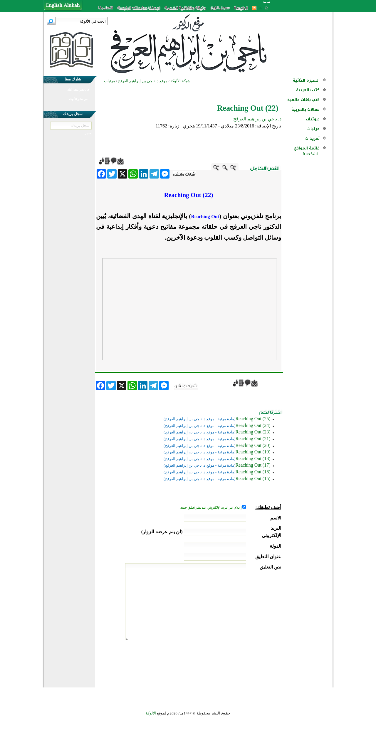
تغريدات (312, 138)
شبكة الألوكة (180, 81)
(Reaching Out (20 (252, 445)
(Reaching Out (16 (252, 471)
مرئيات (313, 128)
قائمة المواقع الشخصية (307, 151)
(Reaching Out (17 (252, 465)
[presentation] (236, 662)
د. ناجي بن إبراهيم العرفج (257, 118)
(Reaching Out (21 (252, 438)
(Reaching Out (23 (252, 431)
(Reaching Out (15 (252, 478)
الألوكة (151, 713)
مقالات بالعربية (305, 109)
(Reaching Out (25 (252, 418)
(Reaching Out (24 (252, 425)
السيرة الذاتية (306, 80)
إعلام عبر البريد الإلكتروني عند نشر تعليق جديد (211, 507)
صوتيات (313, 119)
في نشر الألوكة (78, 99)
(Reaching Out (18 (252, 458)
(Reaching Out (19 (252, 451)
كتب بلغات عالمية (303, 99)
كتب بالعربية (308, 90)
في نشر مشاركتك (78, 89)
